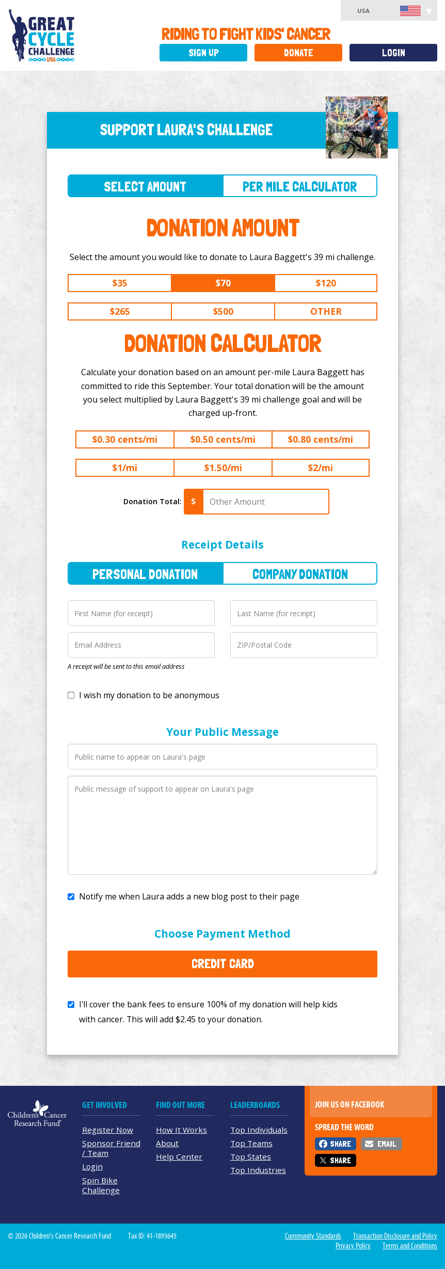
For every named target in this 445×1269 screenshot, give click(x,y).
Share (340, 1144)
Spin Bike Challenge (101, 1185)
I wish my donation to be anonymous (149, 695)
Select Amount (145, 187)
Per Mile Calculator (300, 187)
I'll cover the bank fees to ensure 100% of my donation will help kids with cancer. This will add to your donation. (208, 1012)
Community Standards (313, 1236)
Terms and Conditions (410, 1245)
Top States (250, 1156)
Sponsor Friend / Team (111, 1148)
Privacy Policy (353, 1245)
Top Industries (258, 1170)
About (167, 1143)
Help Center (179, 1156)
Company (300, 574)
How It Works (181, 1130)
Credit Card (223, 963)
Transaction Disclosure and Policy (395, 1236)
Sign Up (203, 53)
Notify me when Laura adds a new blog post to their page (189, 896)
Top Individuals (259, 1130)
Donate (298, 53)
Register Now (107, 1130)
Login (393, 53)
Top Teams (251, 1143)
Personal (145, 574)
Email (386, 1144)
